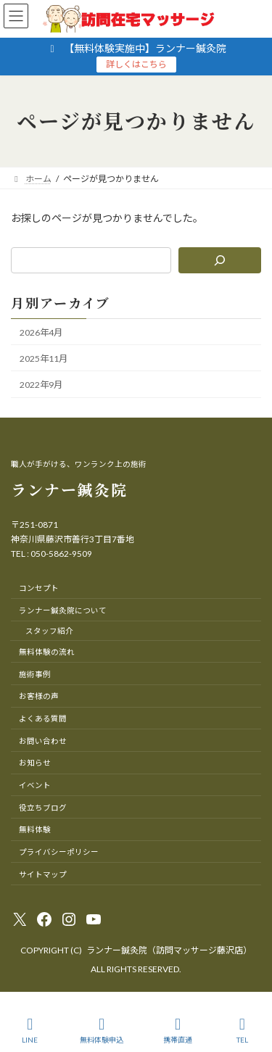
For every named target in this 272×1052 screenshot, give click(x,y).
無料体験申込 (101, 1030)
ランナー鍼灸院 (69, 489)
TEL (242, 1030)
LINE (30, 1030)
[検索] (219, 260)
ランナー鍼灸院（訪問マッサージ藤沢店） (169, 950)
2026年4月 (41, 331)
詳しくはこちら (136, 64)
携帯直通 (177, 1030)
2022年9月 (41, 384)
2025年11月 (43, 358)
